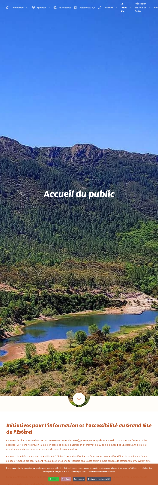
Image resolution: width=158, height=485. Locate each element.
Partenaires (62, 7)
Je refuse (66, 480)
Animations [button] (20, 7)
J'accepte (53, 480)
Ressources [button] (84, 7)
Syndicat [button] (41, 7)
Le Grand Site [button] (126, 7)
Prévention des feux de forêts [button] (143, 7)
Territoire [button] (107, 7)
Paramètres (79, 480)
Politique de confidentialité (99, 480)
